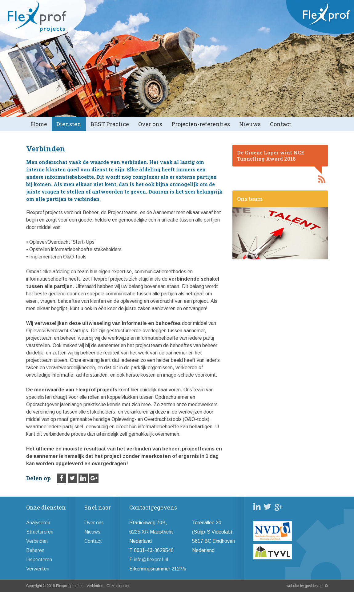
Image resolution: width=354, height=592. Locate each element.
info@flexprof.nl (151, 559)
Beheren (35, 550)
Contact (280, 124)
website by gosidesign (305, 586)
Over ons (150, 124)
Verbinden (37, 541)
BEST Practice (110, 124)
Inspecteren (39, 559)
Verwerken (37, 568)
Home (39, 124)
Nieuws (250, 124)
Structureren (39, 531)
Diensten (68, 124)
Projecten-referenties (200, 124)
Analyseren (38, 522)
